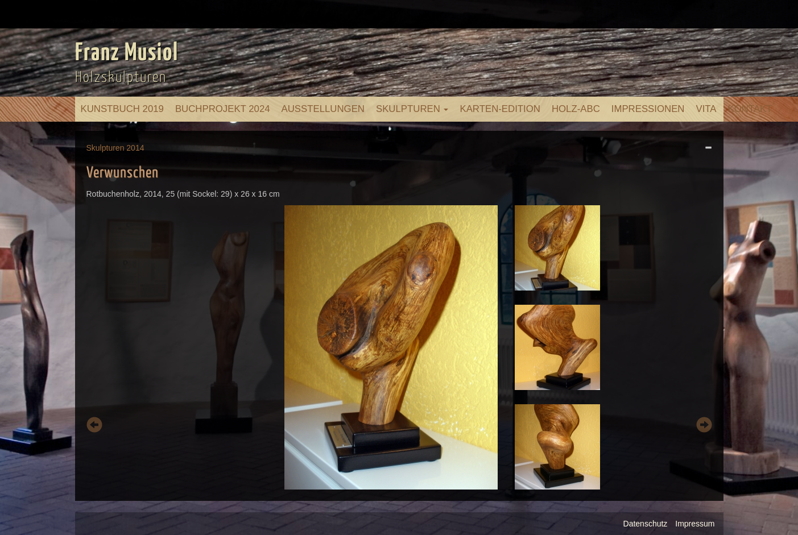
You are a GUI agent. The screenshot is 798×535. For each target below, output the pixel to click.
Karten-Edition (500, 108)
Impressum (694, 523)
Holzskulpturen (121, 77)
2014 (135, 147)
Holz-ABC (576, 108)
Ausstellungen (323, 108)
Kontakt (750, 108)
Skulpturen (412, 108)
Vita (706, 108)
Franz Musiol (127, 53)
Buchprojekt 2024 (222, 108)
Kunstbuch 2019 (122, 108)
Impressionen (648, 108)
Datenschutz (645, 523)
